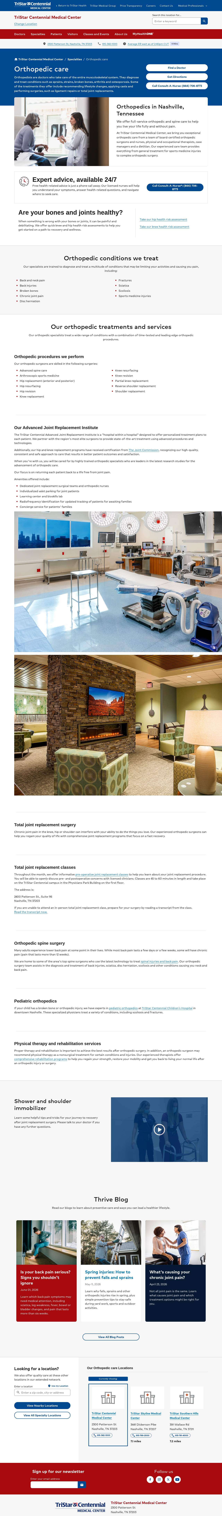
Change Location (25, 24)
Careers (151, 5)
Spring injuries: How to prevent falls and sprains (109, 1274)
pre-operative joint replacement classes (101, 874)
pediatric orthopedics (123, 1008)
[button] (192, 5)
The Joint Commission (144, 450)
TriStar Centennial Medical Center (104, 1415)
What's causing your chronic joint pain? (170, 1274)
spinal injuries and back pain (159, 961)
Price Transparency (131, 5)
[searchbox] (180, 18)
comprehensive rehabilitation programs (40, 1059)
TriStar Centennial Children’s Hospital (167, 1008)
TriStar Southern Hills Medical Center (184, 1415)
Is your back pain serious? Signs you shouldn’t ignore (45, 1277)
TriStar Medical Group (103, 5)
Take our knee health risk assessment (164, 226)
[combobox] (180, 21)
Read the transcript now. (30, 912)
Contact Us (166, 5)
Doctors (19, 34)
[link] (177, 67)
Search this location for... (166, 15)
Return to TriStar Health (70, 5)
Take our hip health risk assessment (163, 219)
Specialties (74, 59)
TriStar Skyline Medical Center (146, 1415)
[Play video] (159, 1130)
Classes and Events (96, 34)
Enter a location (23, 1386)
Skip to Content (11, 3)
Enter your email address (45, 1479)
